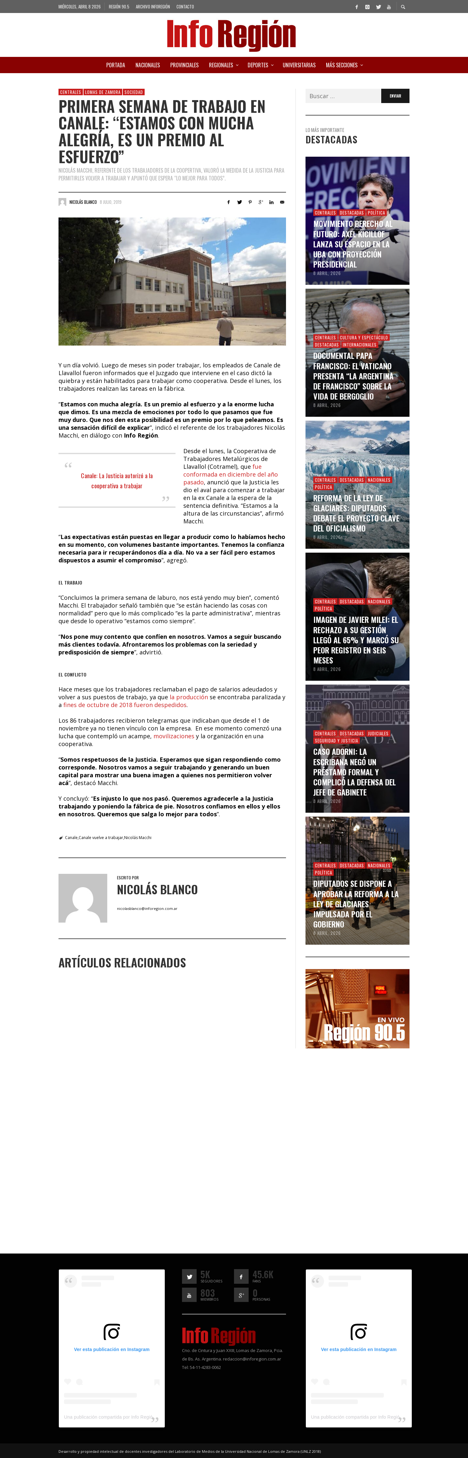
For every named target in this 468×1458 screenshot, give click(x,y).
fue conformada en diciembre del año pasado (230, 474)
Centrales (70, 92)
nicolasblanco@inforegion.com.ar (147, 908)
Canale (71, 837)
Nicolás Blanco (83, 202)
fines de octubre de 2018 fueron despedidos (125, 705)
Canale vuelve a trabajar (101, 837)
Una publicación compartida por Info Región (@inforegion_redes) (131, 1417)
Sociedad (133, 92)
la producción (189, 697)
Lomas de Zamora (103, 92)
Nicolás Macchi (137, 837)
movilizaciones (174, 736)
